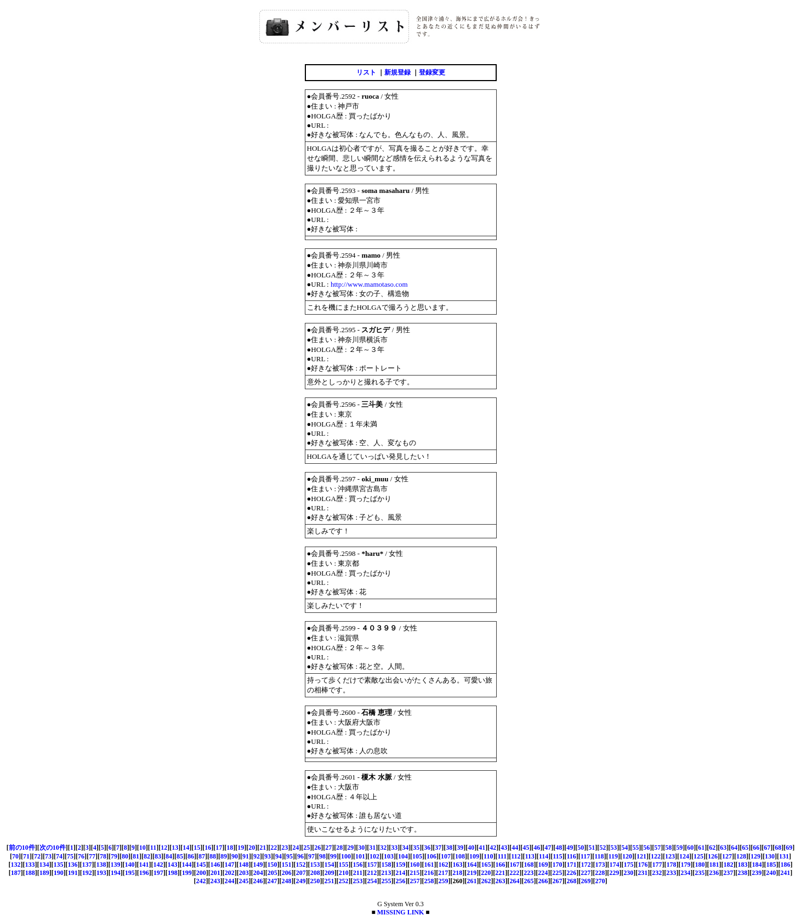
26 (317, 847)
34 (405, 847)
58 (668, 847)
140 (130, 864)
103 (389, 856)
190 (59, 873)
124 (684, 856)
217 (443, 873)
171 (572, 864)
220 (486, 873)
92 (256, 856)
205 (272, 873)
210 (344, 873)
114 (543, 856)
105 (417, 856)
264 (515, 881)
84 (169, 856)
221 (500, 873)
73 (48, 856)
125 (698, 856)
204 (258, 873)
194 (116, 873)
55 (635, 847)
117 (585, 856)
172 (586, 864)
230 (628, 873)
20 (251, 847)
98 (322, 856)
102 (374, 856)
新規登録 (397, 72)
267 (558, 881)
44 (515, 847)
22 (273, 847)
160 (415, 864)
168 (529, 864)
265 (529, 881)
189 (44, 873)
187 (16, 873)
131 (784, 856)
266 (543, 881)
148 (244, 864)
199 (187, 873)
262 (486, 881)
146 (215, 864)
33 (394, 847)
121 (641, 856)
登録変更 (432, 72)
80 (125, 856)
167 (515, 864)
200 (201, 873)
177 (657, 864)
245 (244, 881)
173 (600, 864)
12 (164, 847)
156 (358, 864)
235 (700, 873)
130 (770, 856)
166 (500, 864)
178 (672, 864)
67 (767, 847)
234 (685, 873)
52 (602, 847)
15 (197, 847)
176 (643, 864)
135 (59, 864)
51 (591, 847)
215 (414, 873)
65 (745, 847)
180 (700, 864)
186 (786, 864)
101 (360, 856)
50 (580, 847)
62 (712, 847)
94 (278, 856)
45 (525, 847)
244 (230, 881)
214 (400, 873)
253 (358, 881)
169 (543, 864)
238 (742, 873)
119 (613, 856)
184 (757, 864)
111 (502, 856)
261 (472, 881)
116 (571, 856)
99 (333, 856)
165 (486, 864)
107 (446, 856)
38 (449, 847)
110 (488, 856)
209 (329, 873)
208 (315, 873)
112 (515, 856)
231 (642, 873)
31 (372, 847)
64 (734, 847)
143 (173, 864)
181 (714, 864)
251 (329, 881)
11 (153, 847)
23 (284, 847)
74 (59, 856)
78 (103, 856)
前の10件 (22, 847)
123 (670, 856)
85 (180, 856)
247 (272, 881)
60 (690, 847)
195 (130, 873)
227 (585, 873)
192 (87, 873)
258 (429, 881)
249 (301, 881)
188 (30, 873)
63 (723, 847)
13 (175, 847)
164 (472, 864)
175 (629, 864)
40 (471, 847)
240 (771, 873)
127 (727, 856)
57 (657, 847)
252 (344, 881)
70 (15, 856)
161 (429, 864)
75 (70, 856)
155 (344, 864)
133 (30, 864)
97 (311, 856)
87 (201, 856)
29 (350, 847)
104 (403, 856)
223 (528, 873)
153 (315, 864)
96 (300, 856)
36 (427, 847)
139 (116, 864)
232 (657, 873)
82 (147, 856)
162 (443, 864)
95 (289, 856)
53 (613, 847)
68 (778, 847)
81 (136, 856)
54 (624, 847)
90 (234, 856)
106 (431, 856)
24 (295, 847)
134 (44, 864)
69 (789, 847)
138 (101, 864)
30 (361, 847)
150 (272, 864)
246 (258, 881)
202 (230, 873)
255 (386, 881)
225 (557, 873)
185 (771, 864)
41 (482, 847)
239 (757, 873)
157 (372, 864)
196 (144, 873)
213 (386, 873)
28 (339, 847)
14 (186, 847)
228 (600, 873)
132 (16, 864)
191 (73, 873)
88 (212, 856)
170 (558, 864)
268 (572, 881)
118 (599, 856)
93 (267, 856)
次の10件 (52, 847)
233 (671, 873)
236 (714, 873)
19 (240, 847)
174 (615, 864)
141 (144, 864)
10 (142, 847)
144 (187, 864)
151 (287, 864)
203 (244, 873)
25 (306, 847)
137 (87, 864)
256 (401, 881)
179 (686, 864)
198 (173, 873)
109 (474, 856)
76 (81, 856)
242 (201, 881)
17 (218, 847)
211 (357, 873)
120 (627, 856)
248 (287, 881)
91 (245, 856)
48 (558, 847)
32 (383, 847)
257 (415, 881)
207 (301, 873)
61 (701, 847)
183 (743, 864)
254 (372, 881)
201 (215, 873)
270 (600, 881)
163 (458, 864)
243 (215, 881)
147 (230, 864)
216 (429, 873)
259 (443, 881)
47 (547, 847)
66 (756, 847)
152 (301, 864)
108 (460, 856)
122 (656, 856)
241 (785, 873)
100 (346, 856)
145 (201, 864)
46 (536, 847)
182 (729, 864)
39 (460, 847)
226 (571, 873)
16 (207, 847)
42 (493, 847)
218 (457, 873)
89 (223, 856)
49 (569, 847)
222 (514, 873)
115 (557, 856)
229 (614, 873)
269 (586, 881)
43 (504, 847)
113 (529, 856)
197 (158, 873)
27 (328, 847)
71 (26, 856)
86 (191, 856)
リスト (366, 72)
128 (741, 856)
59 (679, 847)
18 (229, 847)
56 (646, 847)
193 (101, 873)
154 (329, 864)
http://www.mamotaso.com (369, 284)
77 (92, 856)
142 (158, 864)
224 (543, 873)
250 (315, 881)
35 (416, 847)
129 (755, 856)
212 (372, 873)
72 (37, 856)
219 (471, 873)
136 (73, 864)
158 (386, 864)
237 (728, 873)
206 (287, 873)
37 (438, 847)
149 (258, 864)
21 (262, 847)
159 (401, 864)
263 (500, 881)
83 (158, 856)
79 (114, 856)
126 (713, 856)
